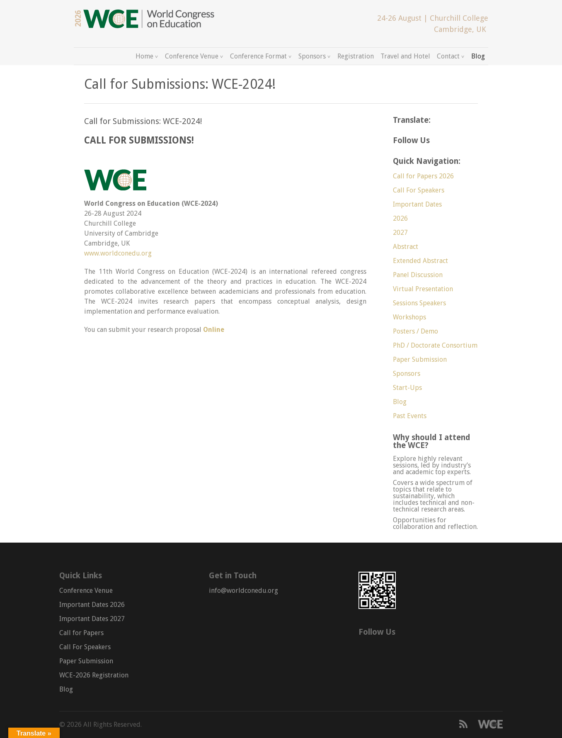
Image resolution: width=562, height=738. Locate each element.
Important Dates (417, 204)
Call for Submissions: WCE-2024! (143, 121)
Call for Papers (81, 633)
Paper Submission (420, 359)
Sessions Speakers (419, 303)
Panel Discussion (418, 275)
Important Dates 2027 (92, 619)
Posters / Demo (415, 331)
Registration (355, 56)
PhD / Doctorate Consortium (435, 345)
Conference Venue (191, 56)
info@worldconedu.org (243, 590)
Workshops (409, 317)
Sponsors (312, 56)
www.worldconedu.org (118, 253)
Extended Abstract (420, 261)
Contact (448, 56)
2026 (400, 218)
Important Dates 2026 (92, 605)
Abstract (405, 247)
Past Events (409, 416)
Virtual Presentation (423, 289)
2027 (400, 232)
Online (213, 330)
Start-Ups (407, 388)
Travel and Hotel (405, 56)
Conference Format (258, 56)
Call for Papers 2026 (423, 176)
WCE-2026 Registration (93, 675)
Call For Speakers (418, 190)
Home (144, 56)
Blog (478, 56)
